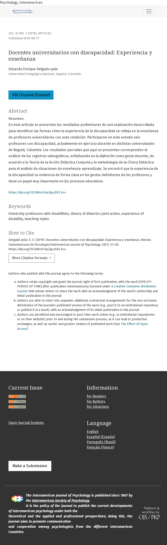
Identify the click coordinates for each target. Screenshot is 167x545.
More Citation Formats (30, 258)
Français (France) (100, 447)
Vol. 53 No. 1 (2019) (22, 33)
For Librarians (98, 407)
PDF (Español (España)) (31, 95)
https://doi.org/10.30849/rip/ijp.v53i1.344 (37, 192)
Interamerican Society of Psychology (60, 500)
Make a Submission (30, 465)
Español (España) (101, 437)
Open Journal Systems (26, 423)
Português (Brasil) (101, 442)
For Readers (96, 396)
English (93, 432)
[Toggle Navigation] (149, 11)
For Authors (96, 401)
